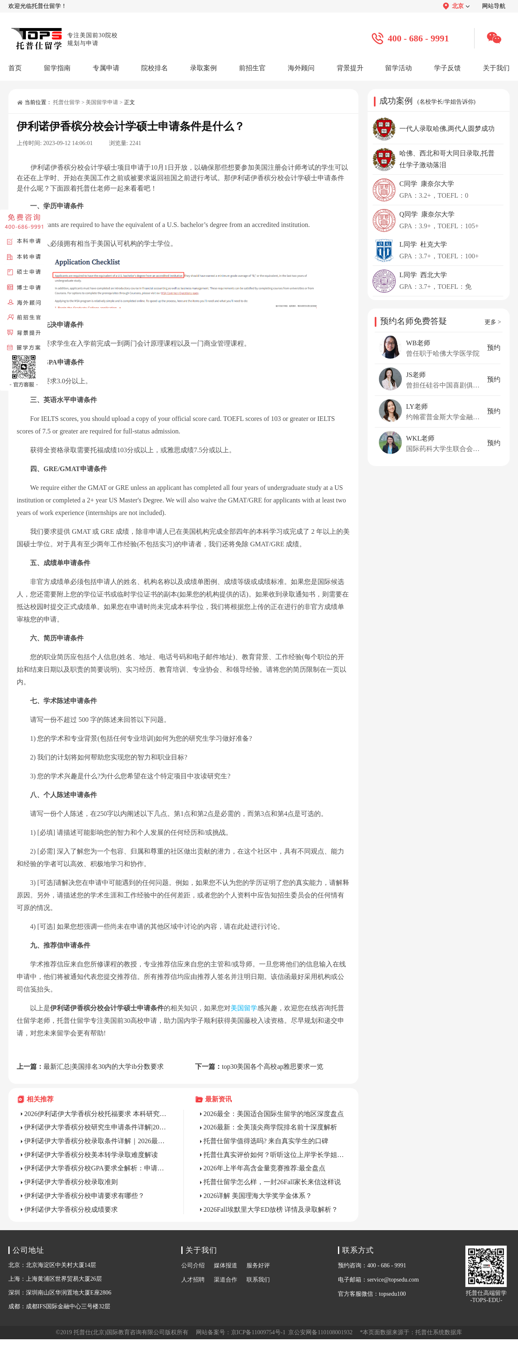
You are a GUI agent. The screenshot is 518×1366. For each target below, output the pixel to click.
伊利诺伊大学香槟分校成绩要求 (71, 1209)
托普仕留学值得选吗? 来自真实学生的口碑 (265, 1140)
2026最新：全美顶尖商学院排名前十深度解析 (270, 1127)
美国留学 (244, 1008)
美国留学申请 (102, 102)
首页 (15, 67)
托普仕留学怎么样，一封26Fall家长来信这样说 (272, 1181)
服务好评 (258, 1265)
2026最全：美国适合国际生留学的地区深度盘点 (273, 1113)
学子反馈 (447, 67)
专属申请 (106, 67)
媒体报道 (225, 1265)
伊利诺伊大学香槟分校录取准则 (71, 1181)
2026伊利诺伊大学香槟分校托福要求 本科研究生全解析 (95, 1113)
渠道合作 (225, 1280)
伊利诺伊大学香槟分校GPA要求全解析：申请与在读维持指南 (95, 1168)
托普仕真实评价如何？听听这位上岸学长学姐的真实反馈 (274, 1154)
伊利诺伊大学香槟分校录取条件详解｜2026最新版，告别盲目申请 (95, 1140)
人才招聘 (193, 1280)
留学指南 (57, 67)
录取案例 (203, 67)
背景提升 (350, 67)
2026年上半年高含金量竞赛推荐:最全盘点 (264, 1168)
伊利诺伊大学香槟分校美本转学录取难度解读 (91, 1154)
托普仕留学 (66, 102)
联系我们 (258, 1280)
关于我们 (496, 67)
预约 (493, 347)
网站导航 (493, 6)
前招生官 (252, 67)
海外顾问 (301, 67)
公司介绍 (193, 1265)
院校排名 (154, 67)
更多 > (493, 322)
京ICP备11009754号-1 (258, 1332)
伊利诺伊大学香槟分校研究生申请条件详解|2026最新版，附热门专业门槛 (95, 1127)
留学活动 (398, 67)
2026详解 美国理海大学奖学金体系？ (257, 1195)
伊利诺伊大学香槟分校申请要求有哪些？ (84, 1195)
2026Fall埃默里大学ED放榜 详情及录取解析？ (270, 1209)
